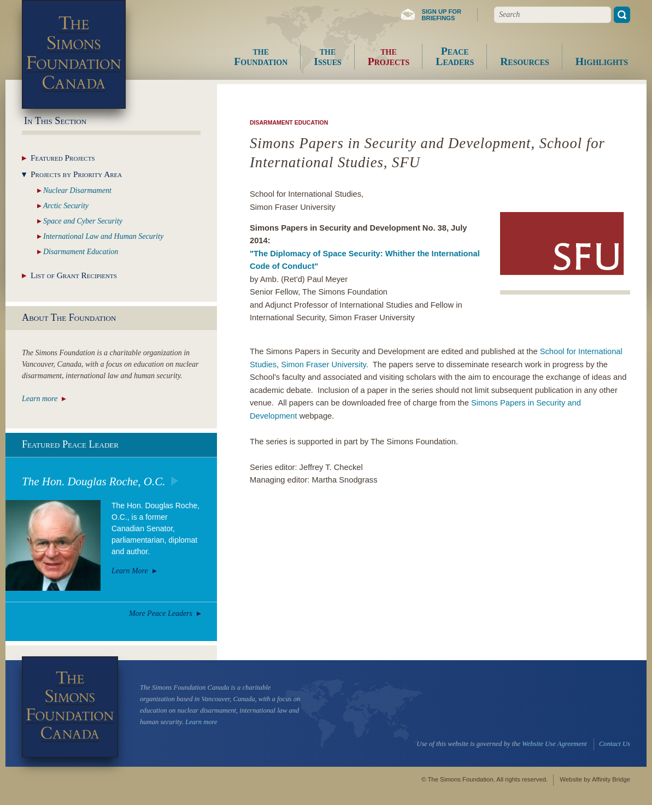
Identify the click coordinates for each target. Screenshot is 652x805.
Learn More (129, 571)
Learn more (39, 399)
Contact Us (614, 744)
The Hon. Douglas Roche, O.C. (93, 481)
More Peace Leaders (160, 613)
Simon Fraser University (323, 364)
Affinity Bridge (611, 779)
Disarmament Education (289, 122)
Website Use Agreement (554, 744)
